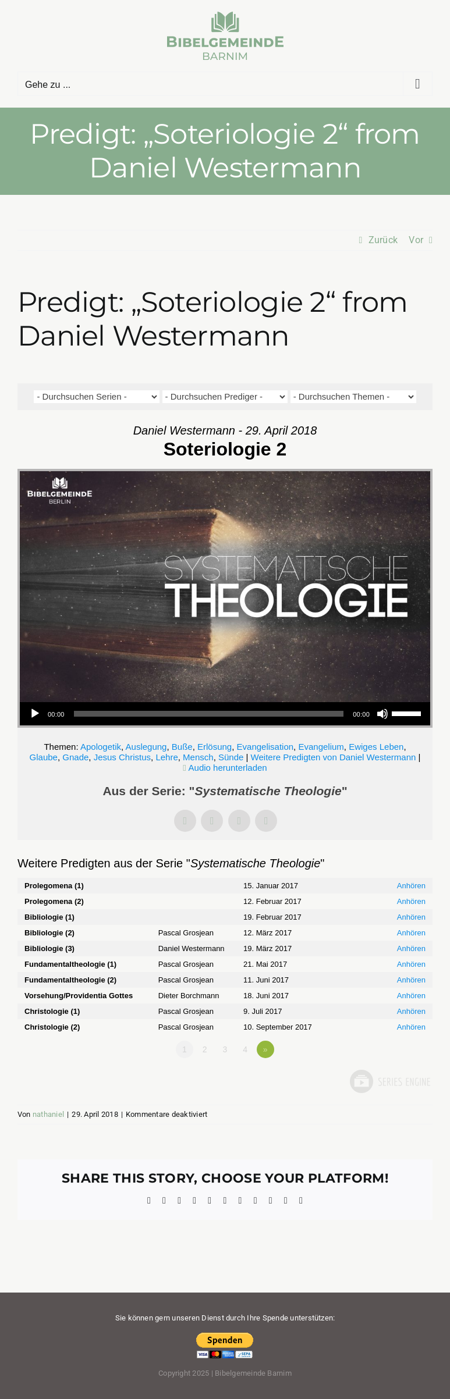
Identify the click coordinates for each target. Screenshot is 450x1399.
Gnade (75, 757)
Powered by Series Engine (389, 1081)
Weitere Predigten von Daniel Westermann (333, 757)
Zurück (383, 239)
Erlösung (214, 747)
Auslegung (146, 747)
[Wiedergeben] (35, 714)
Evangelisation (265, 747)
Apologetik (100, 747)
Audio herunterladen (228, 768)
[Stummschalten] (382, 714)
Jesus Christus (122, 757)
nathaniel (48, 1114)
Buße (182, 747)
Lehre (166, 757)
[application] (225, 713)
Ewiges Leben (376, 747)
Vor (416, 239)
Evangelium (320, 747)
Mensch (198, 757)
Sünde (230, 757)
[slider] (209, 714)
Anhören (411, 885)
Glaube (44, 757)
